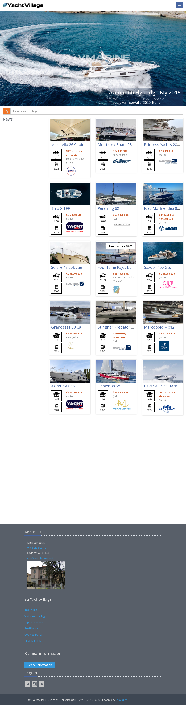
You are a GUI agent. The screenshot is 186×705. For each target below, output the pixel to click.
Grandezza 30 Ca (66, 327)
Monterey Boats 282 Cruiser (123, 144)
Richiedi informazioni (39, 665)
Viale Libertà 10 (36, 547)
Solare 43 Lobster (67, 267)
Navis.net (122, 700)
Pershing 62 (108, 208)
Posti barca (31, 628)
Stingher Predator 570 (118, 327)
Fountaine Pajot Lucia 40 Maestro (128, 267)
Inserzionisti (31, 610)
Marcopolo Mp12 (159, 327)
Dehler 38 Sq (109, 386)
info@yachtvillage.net (40, 558)
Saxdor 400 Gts (157, 267)
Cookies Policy (33, 634)
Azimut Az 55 (63, 386)
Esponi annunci (33, 622)
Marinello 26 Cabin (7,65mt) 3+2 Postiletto (88, 144)
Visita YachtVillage (35, 616)
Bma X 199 (60, 208)
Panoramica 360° (121, 246)
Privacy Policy (32, 641)
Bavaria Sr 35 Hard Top (164, 386)
